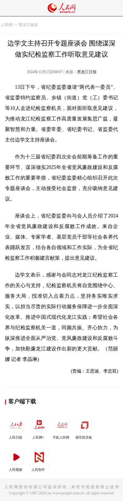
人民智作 (39, 459)
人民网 (6, 25)
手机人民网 (61, 427)
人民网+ (39, 427)
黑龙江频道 (28, 25)
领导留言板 (84, 427)
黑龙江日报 (86, 72)
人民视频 (16, 459)
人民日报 (16, 427)
